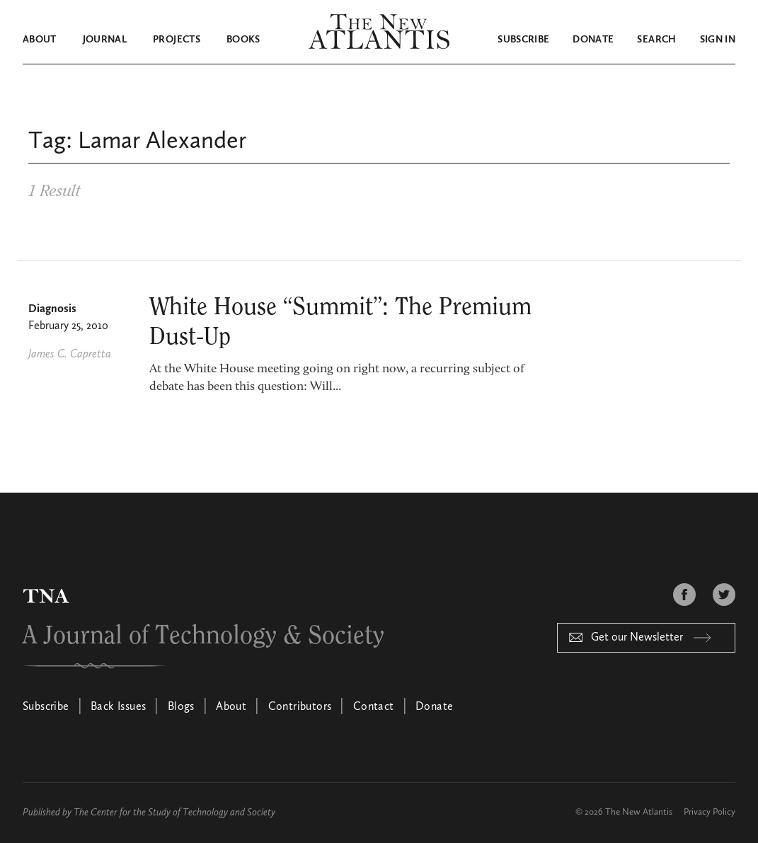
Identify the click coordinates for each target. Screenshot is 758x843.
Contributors (300, 707)
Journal (105, 40)
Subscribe (523, 40)
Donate (593, 40)
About (40, 40)
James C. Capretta (69, 354)
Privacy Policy (709, 812)
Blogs (181, 707)
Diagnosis (52, 309)
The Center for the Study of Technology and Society (174, 813)
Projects (176, 40)
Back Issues (118, 707)
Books (243, 40)
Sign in (717, 40)
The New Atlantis (638, 812)
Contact (373, 707)
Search (656, 40)
